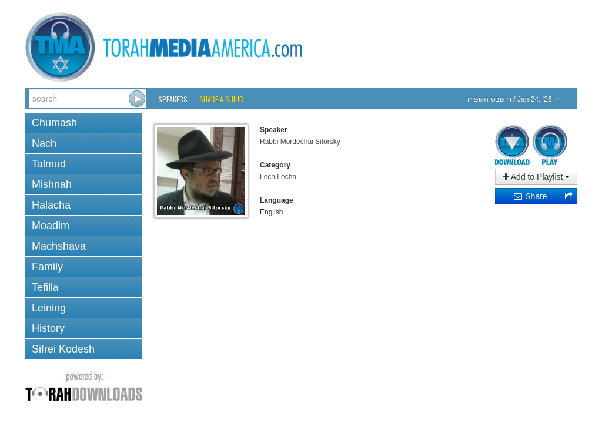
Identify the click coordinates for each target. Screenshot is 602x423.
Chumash (54, 123)
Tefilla (45, 287)
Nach (44, 143)
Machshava (59, 246)
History (48, 328)
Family (47, 267)
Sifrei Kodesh (63, 349)
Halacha (51, 205)
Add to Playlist (536, 177)
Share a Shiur (221, 99)
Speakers (173, 99)
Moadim (50, 225)
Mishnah (52, 184)
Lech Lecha (278, 177)
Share (530, 196)
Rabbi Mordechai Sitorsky (300, 141)
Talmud (49, 164)
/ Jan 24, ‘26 (513, 99)
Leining (49, 308)
